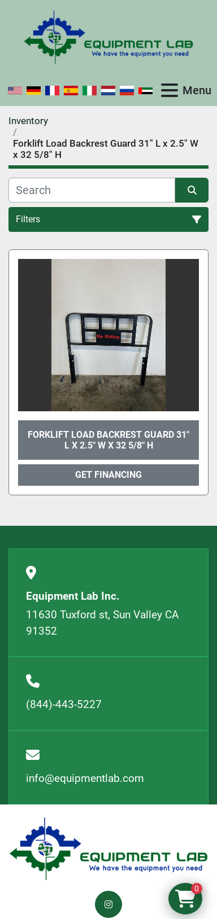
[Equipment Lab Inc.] (108, 848)
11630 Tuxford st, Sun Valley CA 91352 (102, 622)
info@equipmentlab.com (85, 778)
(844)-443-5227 (64, 704)
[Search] (91, 190)
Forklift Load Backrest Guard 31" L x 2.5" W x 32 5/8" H (108, 440)
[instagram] (108, 904)
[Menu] (169, 90)
